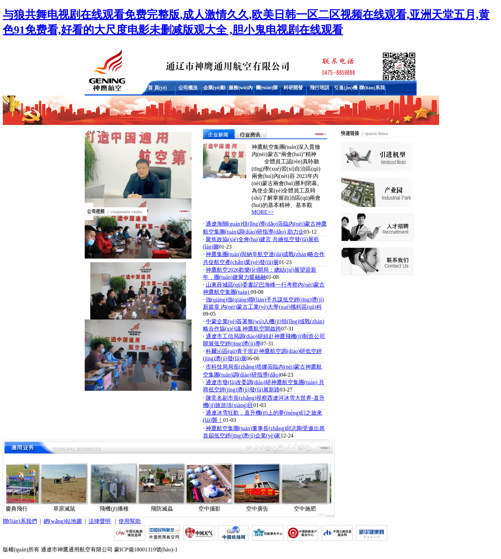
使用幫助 (130, 521)
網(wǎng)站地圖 (63, 521)
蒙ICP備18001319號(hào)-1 (146, 549)
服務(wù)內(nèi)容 (240, 89)
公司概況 (188, 87)
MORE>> (263, 212)
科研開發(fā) (293, 89)
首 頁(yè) (157, 87)
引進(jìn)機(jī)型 (346, 89)
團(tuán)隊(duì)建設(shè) (267, 89)
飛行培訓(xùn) (319, 89)
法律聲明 (100, 521)
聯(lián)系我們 (372, 89)
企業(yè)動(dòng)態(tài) (214, 89)
